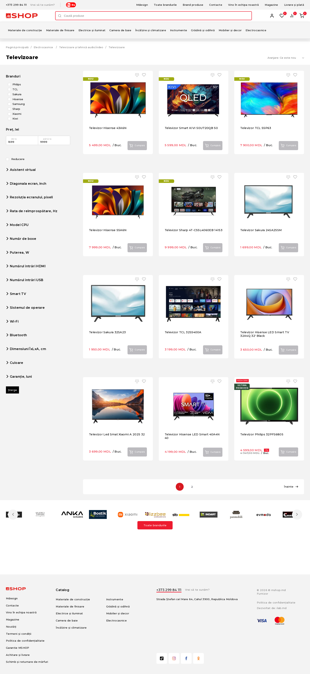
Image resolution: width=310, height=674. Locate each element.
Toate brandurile (165, 4)
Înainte (291, 486)
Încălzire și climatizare (150, 30)
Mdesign (142, 4)
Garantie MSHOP (17, 647)
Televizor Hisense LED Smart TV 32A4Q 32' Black (266, 347)
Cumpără (136, 159)
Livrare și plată (294, 4)
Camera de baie (120, 30)
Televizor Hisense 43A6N (109, 141)
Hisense (17, 99)
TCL (15, 89)
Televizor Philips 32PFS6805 (262, 447)
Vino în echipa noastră (243, 4)
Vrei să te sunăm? (42, 4)
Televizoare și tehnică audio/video (85, 47)
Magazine (271, 4)
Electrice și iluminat (92, 30)
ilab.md (281, 608)
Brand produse (193, 4)
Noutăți (11, 626)
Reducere (15, 159)
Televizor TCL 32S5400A (184, 345)
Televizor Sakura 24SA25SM (262, 243)
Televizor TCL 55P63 (256, 141)
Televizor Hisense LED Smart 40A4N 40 (188, 449)
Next (296, 514)
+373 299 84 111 (16, 4)
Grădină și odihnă (203, 30)
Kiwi (15, 118)
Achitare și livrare (18, 654)
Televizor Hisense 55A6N (109, 243)
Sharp (16, 108)
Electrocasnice (256, 30)
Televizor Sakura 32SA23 (108, 345)
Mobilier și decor (230, 30)
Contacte (215, 4)
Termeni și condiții (18, 633)
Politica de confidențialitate (25, 640)
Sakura (16, 94)
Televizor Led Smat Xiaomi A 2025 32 (116, 449)
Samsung (18, 104)
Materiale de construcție (25, 30)
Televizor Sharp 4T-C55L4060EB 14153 (190, 245)
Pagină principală (18, 47)
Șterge (12, 390)
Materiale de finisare (60, 30)
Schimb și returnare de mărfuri (27, 661)
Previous (13, 514)
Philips (16, 84)
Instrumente (178, 30)
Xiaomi (16, 113)
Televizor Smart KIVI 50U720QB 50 (192, 141)
